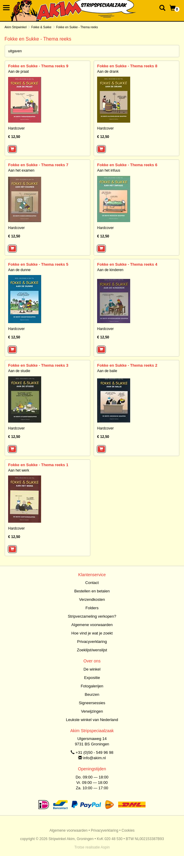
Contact (92, 582)
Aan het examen (21, 170)
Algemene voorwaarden (91, 624)
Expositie (92, 677)
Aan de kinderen (110, 270)
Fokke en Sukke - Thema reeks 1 (38, 465)
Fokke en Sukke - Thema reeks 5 (38, 264)
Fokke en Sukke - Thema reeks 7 (38, 165)
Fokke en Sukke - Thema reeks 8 (127, 66)
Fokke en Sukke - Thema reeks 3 (38, 365)
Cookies (127, 830)
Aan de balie (107, 371)
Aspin (105, 847)
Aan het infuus (108, 170)
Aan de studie (19, 371)
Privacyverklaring (92, 641)
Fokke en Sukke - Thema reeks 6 (127, 165)
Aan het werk (18, 470)
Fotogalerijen (92, 686)
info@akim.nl (94, 758)
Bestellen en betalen (92, 591)
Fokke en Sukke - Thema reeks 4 (127, 264)
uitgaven (15, 51)
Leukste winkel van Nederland (92, 719)
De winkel (92, 669)
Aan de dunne (19, 270)
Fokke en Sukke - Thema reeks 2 (127, 365)
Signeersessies (92, 703)
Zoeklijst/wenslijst (92, 650)
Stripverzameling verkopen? (92, 616)
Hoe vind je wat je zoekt (91, 633)
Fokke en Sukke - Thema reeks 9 (38, 66)
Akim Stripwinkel (15, 27)
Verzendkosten (92, 599)
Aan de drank (107, 71)
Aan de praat (18, 71)
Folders (91, 608)
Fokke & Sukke (41, 27)
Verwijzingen (92, 711)
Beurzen (92, 694)
